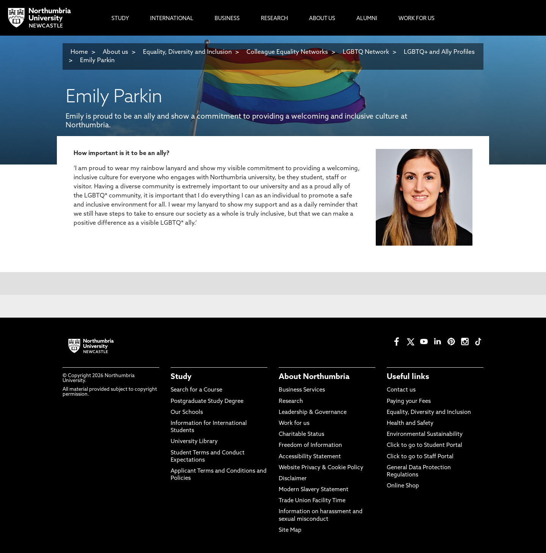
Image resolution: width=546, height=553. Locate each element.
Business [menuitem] (227, 19)
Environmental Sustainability (425, 434)
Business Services (302, 390)
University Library (194, 442)
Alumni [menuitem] (366, 19)
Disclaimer (293, 479)
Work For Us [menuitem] (417, 19)
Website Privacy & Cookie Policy (321, 468)
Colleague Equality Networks (287, 52)
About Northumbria (314, 377)
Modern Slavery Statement (313, 490)
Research (291, 401)
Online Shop (403, 486)
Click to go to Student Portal (424, 445)
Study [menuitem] (120, 19)
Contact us (401, 390)
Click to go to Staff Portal (420, 457)
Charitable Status (301, 434)
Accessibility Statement (310, 457)
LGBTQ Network (366, 52)
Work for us (294, 423)
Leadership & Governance (313, 412)
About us (115, 52)
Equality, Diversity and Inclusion (187, 52)
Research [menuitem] (274, 19)
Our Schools (187, 412)
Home (79, 52)
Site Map (290, 530)
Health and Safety (410, 423)
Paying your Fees (409, 401)
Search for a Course (196, 390)
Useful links (408, 377)
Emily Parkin (97, 61)
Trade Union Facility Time (312, 501)
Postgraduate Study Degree (207, 401)
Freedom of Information (310, 445)
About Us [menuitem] (322, 19)
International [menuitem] (171, 19)
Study (181, 377)
